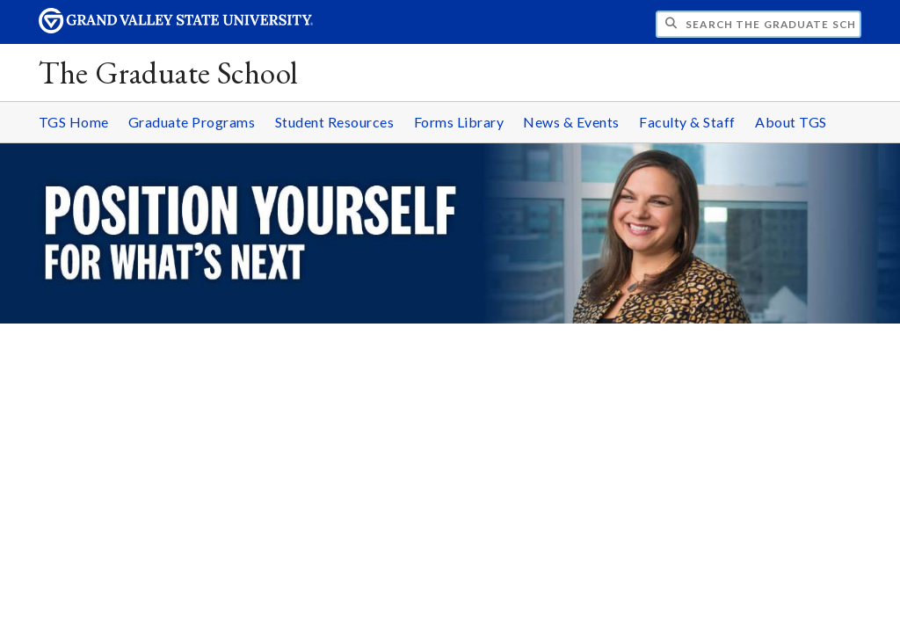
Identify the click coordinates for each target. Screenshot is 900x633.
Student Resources (335, 121)
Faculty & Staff (687, 121)
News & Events (571, 121)
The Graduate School (168, 72)
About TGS (791, 121)
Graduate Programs (192, 121)
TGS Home (74, 121)
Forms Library (459, 121)
